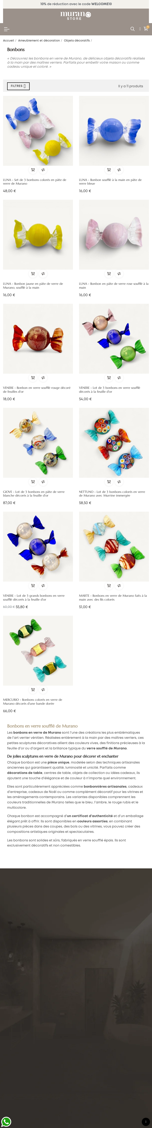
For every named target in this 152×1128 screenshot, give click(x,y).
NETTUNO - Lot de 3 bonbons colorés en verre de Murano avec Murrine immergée (112, 494)
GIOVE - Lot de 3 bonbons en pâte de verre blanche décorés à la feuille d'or (34, 494)
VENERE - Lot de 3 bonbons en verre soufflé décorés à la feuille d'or (109, 390)
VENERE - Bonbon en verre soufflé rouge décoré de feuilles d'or (36, 390)
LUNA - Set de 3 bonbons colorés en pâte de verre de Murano (34, 182)
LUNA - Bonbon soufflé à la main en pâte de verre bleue (110, 182)
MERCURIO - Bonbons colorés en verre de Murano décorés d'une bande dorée (32, 701)
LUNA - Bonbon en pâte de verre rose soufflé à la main (114, 285)
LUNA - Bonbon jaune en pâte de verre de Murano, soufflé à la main (33, 285)
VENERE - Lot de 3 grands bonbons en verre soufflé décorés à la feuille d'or (34, 597)
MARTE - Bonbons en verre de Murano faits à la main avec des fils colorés (113, 597)
